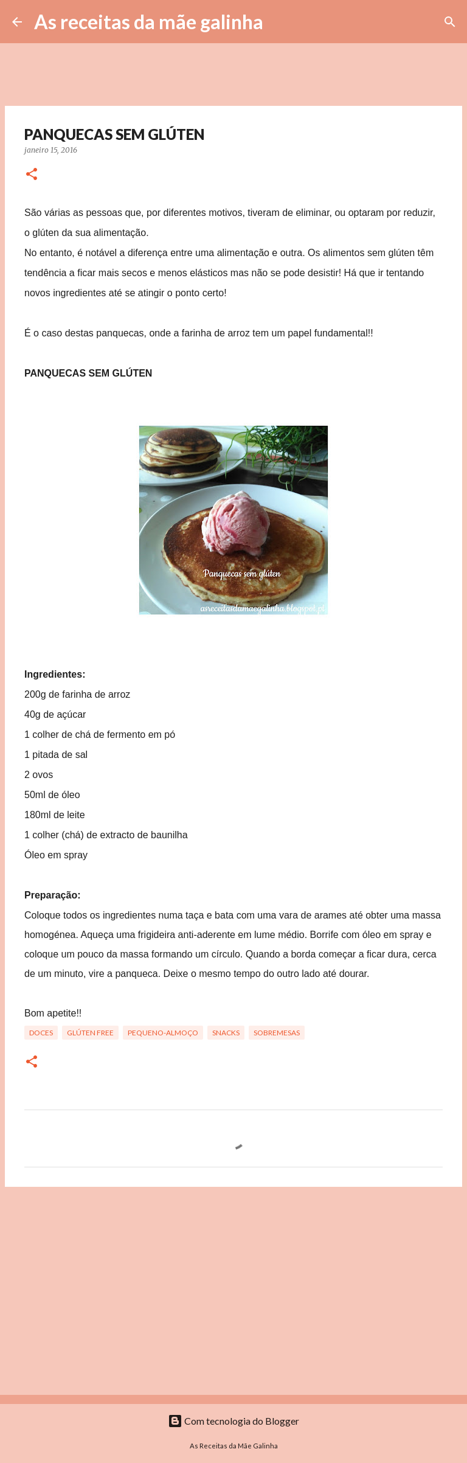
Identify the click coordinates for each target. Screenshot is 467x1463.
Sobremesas (277, 1032)
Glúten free (90, 1032)
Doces (41, 1032)
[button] (31, 175)
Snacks (226, 1032)
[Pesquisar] (280, 21)
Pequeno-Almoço (163, 1032)
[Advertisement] (233, 1290)
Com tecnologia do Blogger (233, 1421)
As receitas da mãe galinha (148, 21)
